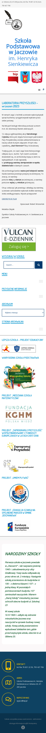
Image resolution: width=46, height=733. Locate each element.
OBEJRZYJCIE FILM (9, 199)
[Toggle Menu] (41, 281)
